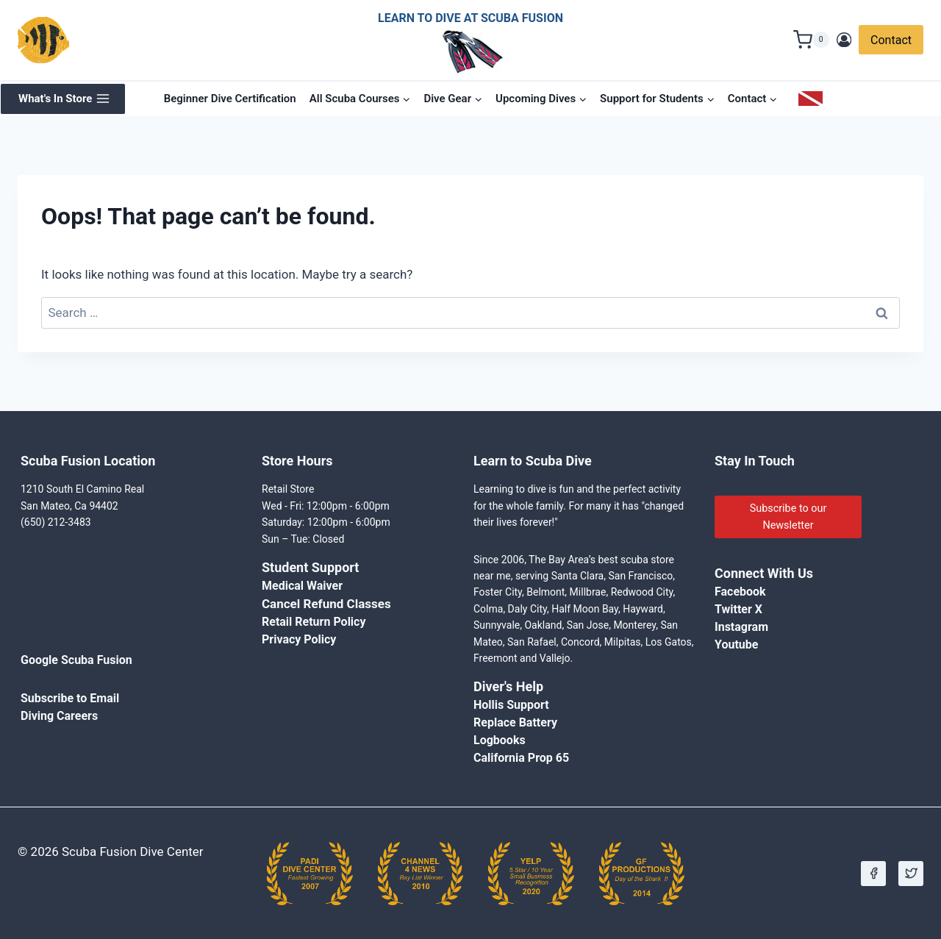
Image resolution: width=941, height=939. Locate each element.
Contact (891, 40)
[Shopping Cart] (811, 39)
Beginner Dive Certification (230, 98)
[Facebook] (873, 873)
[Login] (844, 40)
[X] (910, 873)
